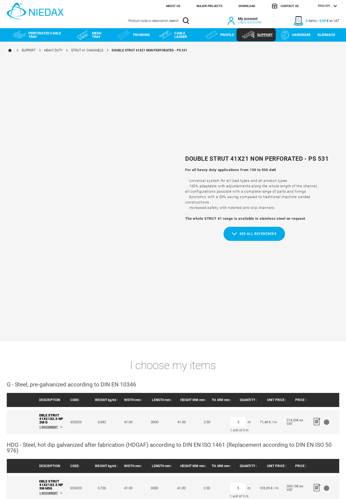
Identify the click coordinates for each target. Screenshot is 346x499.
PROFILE (219, 35)
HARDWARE (296, 35)
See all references (254, 234)
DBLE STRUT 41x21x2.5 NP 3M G (51, 418)
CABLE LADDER (173, 35)
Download (247, 6)
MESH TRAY (89, 34)
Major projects (209, 6)
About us (173, 6)
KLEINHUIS (326, 35)
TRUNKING (134, 35)
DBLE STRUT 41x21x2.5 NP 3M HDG (51, 484)
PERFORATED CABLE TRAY (37, 35)
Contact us (285, 6)
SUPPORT (257, 34)
